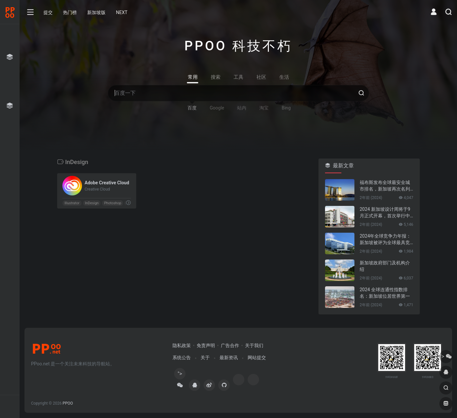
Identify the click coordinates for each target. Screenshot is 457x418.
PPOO (68, 403)
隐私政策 (181, 345)
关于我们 (254, 345)
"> (180, 375)
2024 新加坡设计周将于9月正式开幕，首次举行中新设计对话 (385, 213)
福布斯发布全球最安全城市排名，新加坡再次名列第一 (385, 186)
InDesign (91, 203)
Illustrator (71, 203)
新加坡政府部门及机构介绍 (385, 266)
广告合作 (230, 345)
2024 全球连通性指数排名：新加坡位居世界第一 (385, 293)
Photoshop (112, 203)
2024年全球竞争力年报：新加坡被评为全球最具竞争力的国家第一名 (385, 239)
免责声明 (206, 345)
